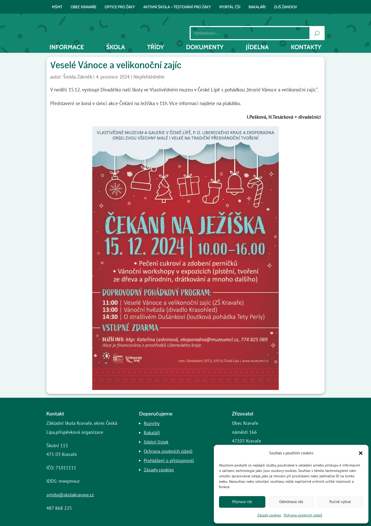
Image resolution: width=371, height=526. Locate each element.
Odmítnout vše (291, 501)
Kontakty (306, 47)
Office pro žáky (120, 7)
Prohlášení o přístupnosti (169, 460)
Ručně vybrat (340, 501)
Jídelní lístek (156, 442)
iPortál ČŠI (229, 7)
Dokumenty (205, 47)
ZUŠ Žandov (285, 7)
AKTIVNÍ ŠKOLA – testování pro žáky (177, 7)
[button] (360, 453)
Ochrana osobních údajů (303, 515)
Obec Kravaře (83, 7)
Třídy (155, 47)
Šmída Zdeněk (77, 77)
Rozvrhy (151, 423)
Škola (115, 47)
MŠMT (57, 7)
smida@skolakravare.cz (70, 495)
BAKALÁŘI (257, 7)
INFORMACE (66, 47)
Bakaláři (152, 433)
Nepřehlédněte (149, 77)
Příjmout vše (242, 501)
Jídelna (257, 47)
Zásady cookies (269, 515)
